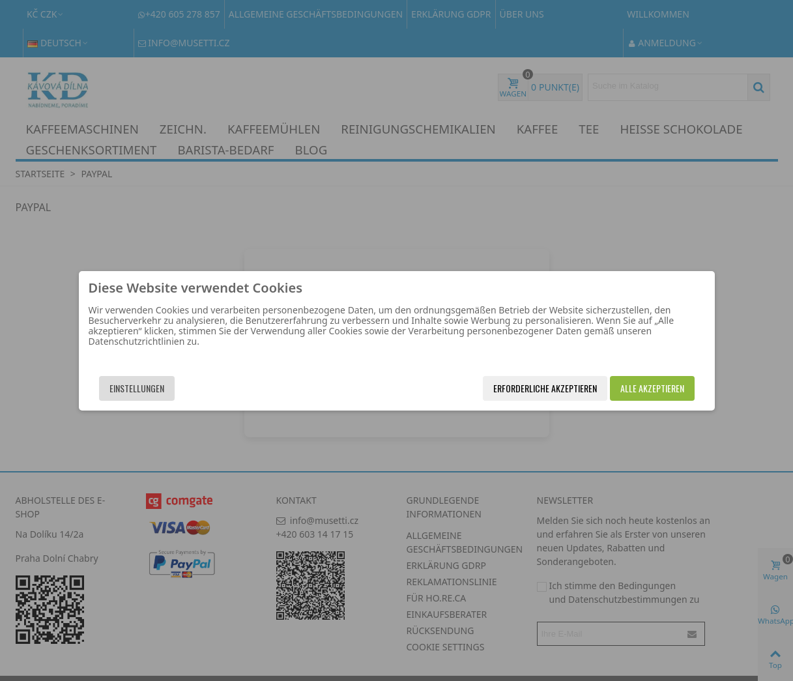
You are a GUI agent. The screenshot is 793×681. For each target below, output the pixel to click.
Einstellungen (136, 388)
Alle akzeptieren (652, 388)
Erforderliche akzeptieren (545, 388)
